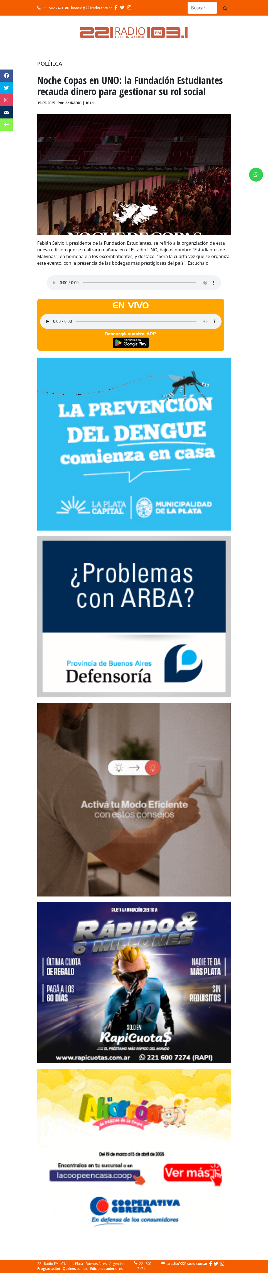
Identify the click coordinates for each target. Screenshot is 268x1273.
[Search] (202, 8)
